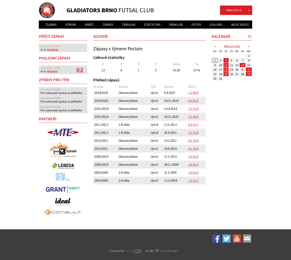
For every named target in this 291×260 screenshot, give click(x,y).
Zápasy (108, 25)
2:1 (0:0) (193, 117)
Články (51, 25)
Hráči (89, 25)
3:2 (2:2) (193, 157)
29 (248, 74)
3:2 (79, 69)
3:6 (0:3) (193, 165)
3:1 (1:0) (193, 109)
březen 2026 (232, 46)
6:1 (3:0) (193, 149)
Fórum (70, 25)
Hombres (52, 49)
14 (242, 65)
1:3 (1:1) (193, 180)
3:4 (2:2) (193, 172)
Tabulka (128, 25)
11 (226, 65)
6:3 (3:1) (193, 125)
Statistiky (152, 25)
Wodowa (52, 71)
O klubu (216, 25)
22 (248, 69)
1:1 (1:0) (193, 133)
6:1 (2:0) (193, 141)
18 (226, 69)
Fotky (196, 25)
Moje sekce (240, 25)
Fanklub (176, 25)
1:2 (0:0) (193, 93)
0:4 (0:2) (193, 101)
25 (226, 74)
